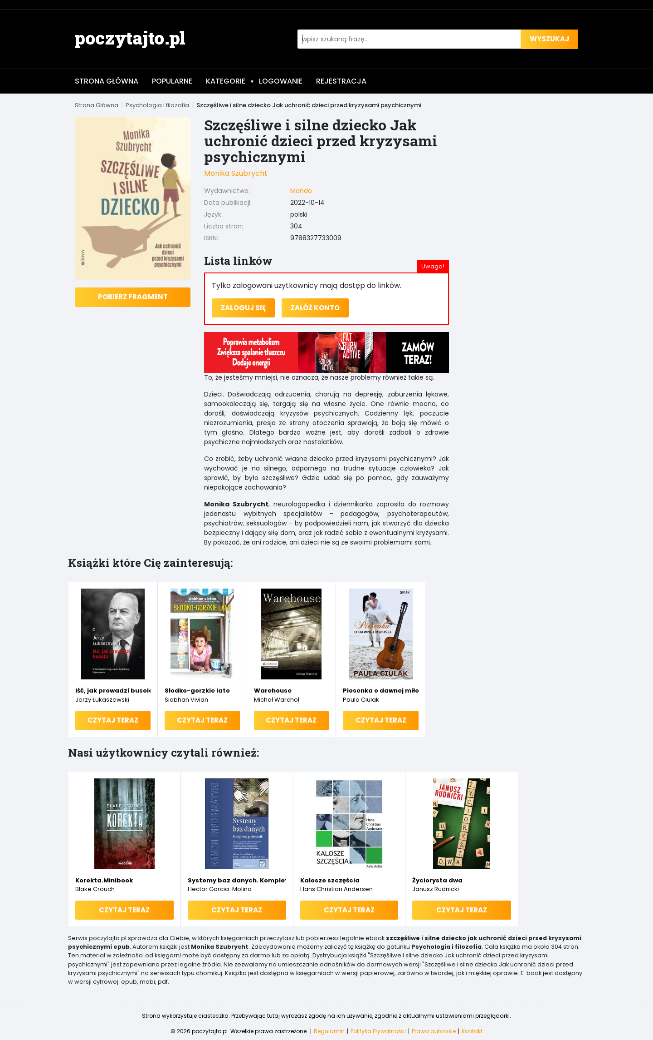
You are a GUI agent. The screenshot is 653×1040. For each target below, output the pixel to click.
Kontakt (472, 1031)
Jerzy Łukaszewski (102, 699)
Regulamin (329, 1031)
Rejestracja (341, 81)
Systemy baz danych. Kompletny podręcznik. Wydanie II (237, 880)
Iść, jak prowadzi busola (113, 690)
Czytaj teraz (113, 720)
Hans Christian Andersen (336, 889)
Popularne (172, 81)
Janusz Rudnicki (435, 889)
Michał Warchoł (276, 699)
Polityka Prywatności (378, 1031)
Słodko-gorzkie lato (197, 690)
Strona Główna (106, 81)
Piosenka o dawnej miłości (381, 690)
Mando (301, 190)
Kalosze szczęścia (330, 880)
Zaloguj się (243, 307)
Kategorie (230, 81)
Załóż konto (315, 307)
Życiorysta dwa (437, 880)
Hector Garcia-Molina (220, 889)
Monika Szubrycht (236, 173)
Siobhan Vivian (186, 699)
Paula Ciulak (361, 699)
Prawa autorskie (434, 1031)
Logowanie (280, 81)
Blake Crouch (95, 889)
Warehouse (273, 690)
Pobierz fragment (133, 297)
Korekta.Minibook (104, 880)
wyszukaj (549, 39)
